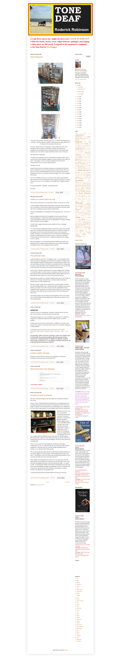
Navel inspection (36, 57)
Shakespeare (88, 214)
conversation (78, 156)
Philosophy (79, 203)
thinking (77, 227)
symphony (89, 221)
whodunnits (77, 234)
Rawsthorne (83, 211)
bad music (85, 138)
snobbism (89, 217)
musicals (79, 191)
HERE (84, 479)
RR (77, 630)
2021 (78, 105)
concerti (83, 154)
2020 (78, 107)
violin (86, 231)
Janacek (81, 174)
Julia (78, 606)
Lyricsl (89, 180)
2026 (78, 85)
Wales (80, 232)
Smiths (85, 217)
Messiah (89, 183)
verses (81, 231)
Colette (78, 586)
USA (89, 229)
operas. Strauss (87, 196)
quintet (89, 209)
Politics (89, 204)
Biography (78, 142)
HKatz (78, 599)
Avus (78, 578)
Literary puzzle (87, 178)
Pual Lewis (82, 209)
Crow (78, 587)
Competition (78, 154)
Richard (89, 212)
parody (89, 198)
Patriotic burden (81, 199)
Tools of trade (87, 227)
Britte (76, 146)
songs (80, 219)
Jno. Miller (77, 175)
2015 (78, 118)
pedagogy (82, 201)
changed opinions (79, 148)
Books (86, 143)
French (77, 163)
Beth (78, 580)
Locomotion (79, 180)
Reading (89, 211)
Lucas (78, 610)
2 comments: (52, 248)
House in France (80, 600)
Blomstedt (82, 143)
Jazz (90, 174)
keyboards (84, 175)
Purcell (86, 209)
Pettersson (89, 201)
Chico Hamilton (88, 148)
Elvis (76, 162)
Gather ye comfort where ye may (42, 199)
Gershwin (85, 165)
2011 (78, 127)
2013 (78, 123)
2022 (78, 103)
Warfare (89, 232)
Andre (89, 133)
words (90, 234)
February (80, 91)
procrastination (87, 207)
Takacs (76, 222)
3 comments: (51, 388)
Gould (87, 166)
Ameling (84, 133)
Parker (86, 198)
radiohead (77, 211)
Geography (82, 165)
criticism (80, 157)
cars (85, 146)
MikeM (78, 617)
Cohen (85, 151)
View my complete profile (81, 79)
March (79, 87)
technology (86, 223)
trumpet (76, 229)
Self (83, 214)
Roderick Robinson (81, 69)
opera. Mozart (88, 195)
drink (81, 160)
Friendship (82, 163)
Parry (76, 199)
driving (83, 160)
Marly (78, 615)
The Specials (84, 225)
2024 (78, 98)
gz (77, 597)
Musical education (80, 190)
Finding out (84, 162)
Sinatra (89, 215)
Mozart (76, 186)
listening (81, 178)
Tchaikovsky (80, 222)
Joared (78, 604)
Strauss (87, 219)
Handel (84, 168)
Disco (90, 159)
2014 (78, 120)
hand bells (80, 168)
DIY (76, 160)
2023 (78, 101)
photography (88, 203)
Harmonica (89, 168)
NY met (76, 195)
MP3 (80, 186)
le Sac (83, 177)
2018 (78, 112)
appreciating (78, 137)
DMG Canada (80, 589)
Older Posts (67, 482)
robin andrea (79, 628)
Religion (81, 212)
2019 (78, 109)
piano (76, 204)
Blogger (66, 650)
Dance (89, 157)
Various (76, 231)
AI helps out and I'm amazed (41, 395)
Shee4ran (76, 215)
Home (47, 482)
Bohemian (79, 584)
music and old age (86, 186)
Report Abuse (79, 240)
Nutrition (87, 193)
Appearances (79, 135)
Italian (79, 174)
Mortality (84, 185)
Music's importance (86, 188)
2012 (78, 125)
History (78, 172)
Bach (81, 138)
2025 (78, 96)
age (80, 133)
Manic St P (80, 183)
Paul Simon (88, 199)
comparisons (87, 153)
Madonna (81, 182)
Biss (85, 142)
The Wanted (88, 225)
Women (84, 234)
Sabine (78, 632)
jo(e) (78, 602)
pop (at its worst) (86, 206)
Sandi (78, 634)
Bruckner (79, 146)
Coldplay (89, 151)
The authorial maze (37, 256)
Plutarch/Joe (79, 624)
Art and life (84, 136)
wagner (76, 232)
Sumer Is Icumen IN (82, 221)
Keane (81, 175)
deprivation (78, 159)
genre (78, 165)
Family (79, 162)
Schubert (79, 214)
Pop (82, 206)
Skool (82, 217)
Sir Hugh (78, 635)
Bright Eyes (88, 145)
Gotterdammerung (81, 166)
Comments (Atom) (40, 484)
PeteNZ (78, 622)
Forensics (89, 162)
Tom (77, 637)
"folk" (76, 133)
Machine (77, 182)
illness (76, 174)
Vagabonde (79, 639)
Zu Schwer (79, 641)
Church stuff (88, 149)
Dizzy (78, 160)
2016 (78, 116)
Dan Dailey (85, 157)
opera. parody (77, 196)
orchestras (83, 198)
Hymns (89, 172)
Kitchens (89, 175)
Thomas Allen (81, 227)
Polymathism (77, 206)
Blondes (78, 582)
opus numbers (77, 198)
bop (90, 143)
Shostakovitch (83, 215)
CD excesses (88, 146)
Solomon (76, 219)
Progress (77, 209)
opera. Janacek (82, 195)
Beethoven (77, 140)
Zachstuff (83, 236)
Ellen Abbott (79, 591)
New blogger (51, 47)
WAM (84, 232)
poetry (84, 204)
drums (87, 160)
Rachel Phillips (80, 626)
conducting (89, 154)
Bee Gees (89, 138)
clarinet (81, 151)
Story (83, 219)
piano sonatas (80, 204)
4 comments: (51, 192)
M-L (78, 613)
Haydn (76, 170)
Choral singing (78, 149)
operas (82, 196)
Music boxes (77, 188)
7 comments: (52, 477)
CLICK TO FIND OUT (79, 39)
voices (89, 231)
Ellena (78, 593)
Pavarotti (76, 201)
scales (76, 214)
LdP (81, 177)
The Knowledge (82, 224)
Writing (77, 236)
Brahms (79, 145)
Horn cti (82, 172)
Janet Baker (86, 174)
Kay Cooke (79, 608)
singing (77, 217)
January (80, 94)
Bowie (76, 145)
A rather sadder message (39, 353)
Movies (89, 185)
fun (87, 163)
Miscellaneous (78, 185)
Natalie (78, 621)
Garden (78, 595)
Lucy (78, 611)
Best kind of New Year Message (42, 369)
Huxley (85, 172)
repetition (85, 212)
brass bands (83, 145)
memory (85, 183)
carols (82, 146)
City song (77, 151)
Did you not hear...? (84, 159)
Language (77, 177)
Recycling (77, 212)
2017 (78, 114)
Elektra (89, 160)
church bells (84, 149)
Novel (81, 193)
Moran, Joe (79, 619)
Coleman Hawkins (79, 152)
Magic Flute (86, 182)
